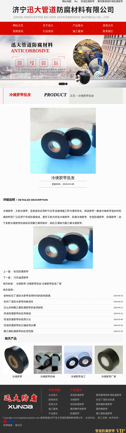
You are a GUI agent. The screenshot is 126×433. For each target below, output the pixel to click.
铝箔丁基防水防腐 (105, 399)
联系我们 (108, 31)
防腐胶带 (74, 413)
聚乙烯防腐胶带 (104, 413)
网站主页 (18, 25)
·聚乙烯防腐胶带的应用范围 (18, 331)
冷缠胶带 (21, 283)
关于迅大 (48, 25)
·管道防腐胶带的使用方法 (17, 319)
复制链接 (45, 418)
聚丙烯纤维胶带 (78, 409)
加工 (100, 418)
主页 (72, 95)
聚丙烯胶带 (102, 409)
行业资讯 (48, 31)
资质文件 (108, 25)
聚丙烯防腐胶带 (104, 404)
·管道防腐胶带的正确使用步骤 (19, 325)
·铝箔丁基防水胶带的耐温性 (18, 301)
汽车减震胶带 (21, 277)
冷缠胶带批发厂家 (52, 283)
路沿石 (18, 425)
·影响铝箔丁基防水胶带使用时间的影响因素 (27, 295)
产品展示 (78, 25)
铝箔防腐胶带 (21, 271)
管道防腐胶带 (87, 1)
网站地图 (66, 1)
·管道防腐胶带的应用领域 (17, 313)
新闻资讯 (18, 31)
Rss (76, 1)
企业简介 (53, 395)
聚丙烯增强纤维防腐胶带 (110, 1)
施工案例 (78, 31)
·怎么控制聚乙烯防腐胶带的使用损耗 (23, 307)
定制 (105, 418)
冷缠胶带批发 (86, 95)
